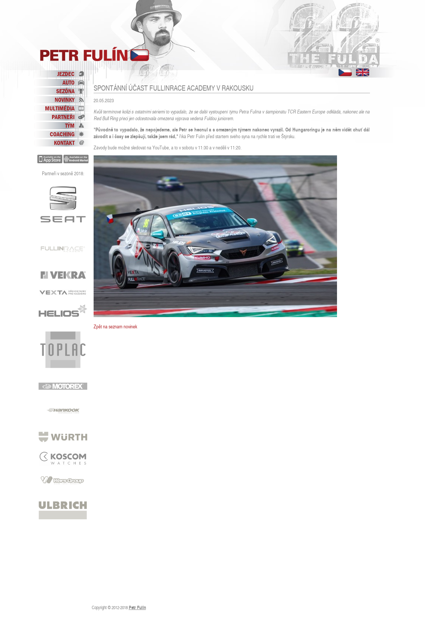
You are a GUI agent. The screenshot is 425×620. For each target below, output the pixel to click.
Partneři (63, 116)
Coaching (62, 134)
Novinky (65, 99)
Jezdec (66, 73)
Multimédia (60, 108)
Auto (69, 82)
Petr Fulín (94, 54)
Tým (70, 125)
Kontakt (64, 142)
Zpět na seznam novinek (115, 326)
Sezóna (65, 91)
